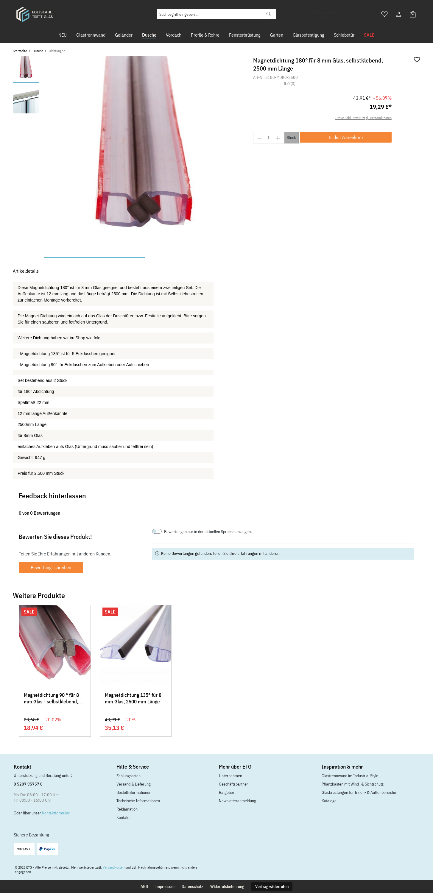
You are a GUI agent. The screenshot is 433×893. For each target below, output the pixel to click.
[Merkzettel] (384, 14)
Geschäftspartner (233, 784)
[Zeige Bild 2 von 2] (195, 257)
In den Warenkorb (345, 137)
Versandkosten (113, 867)
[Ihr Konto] (399, 14)
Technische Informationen (138, 800)
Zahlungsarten (128, 775)
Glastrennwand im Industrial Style (350, 775)
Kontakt (123, 817)
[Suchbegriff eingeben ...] (209, 14)
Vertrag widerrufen (272, 886)
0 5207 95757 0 (28, 784)
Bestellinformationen (133, 792)
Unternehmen (230, 775)
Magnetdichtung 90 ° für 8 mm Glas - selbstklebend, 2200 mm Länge (51, 699)
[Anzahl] (268, 137)
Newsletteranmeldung (237, 800)
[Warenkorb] (413, 14)
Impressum (165, 886)
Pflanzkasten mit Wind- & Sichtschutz (353, 784)
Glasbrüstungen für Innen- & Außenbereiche (359, 792)
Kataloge (329, 800)
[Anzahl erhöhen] (278, 137)
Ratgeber (226, 792)
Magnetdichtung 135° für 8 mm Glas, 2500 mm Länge (133, 698)
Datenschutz (192, 886)
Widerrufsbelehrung (227, 886)
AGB (144, 886)
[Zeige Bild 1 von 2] (94, 257)
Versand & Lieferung (133, 784)
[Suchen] (269, 14)
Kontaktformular (55, 813)
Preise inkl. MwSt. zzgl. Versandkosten (363, 117)
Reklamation (127, 809)
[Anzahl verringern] (259, 137)
